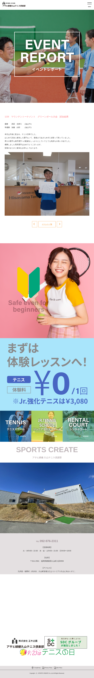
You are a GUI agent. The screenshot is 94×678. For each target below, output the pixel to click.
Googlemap (37, 667)
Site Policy (59, 667)
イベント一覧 (47, 224)
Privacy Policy (48, 667)
